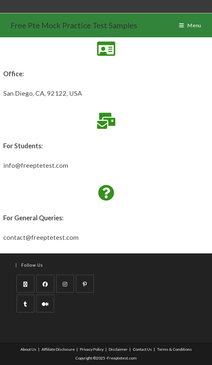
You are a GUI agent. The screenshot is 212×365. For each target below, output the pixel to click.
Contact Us (142, 349)
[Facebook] (45, 284)
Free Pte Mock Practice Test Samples (74, 25)
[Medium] (45, 303)
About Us (28, 349)
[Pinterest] (85, 284)
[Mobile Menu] (190, 25)
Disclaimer (118, 349)
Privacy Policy (92, 349)
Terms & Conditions (174, 349)
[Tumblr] (25, 303)
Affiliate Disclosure (58, 349)
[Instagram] (65, 284)
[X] (25, 284)
